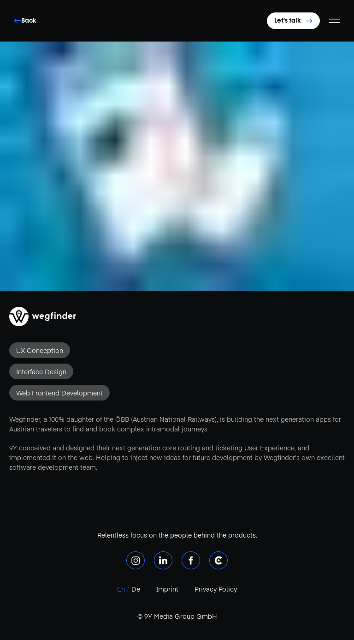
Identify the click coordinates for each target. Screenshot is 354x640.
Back (25, 20)
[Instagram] (135, 560)
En (122, 588)
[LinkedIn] (163, 560)
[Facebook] (191, 560)
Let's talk (293, 20)
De (135, 588)
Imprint (167, 588)
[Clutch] (218, 560)
